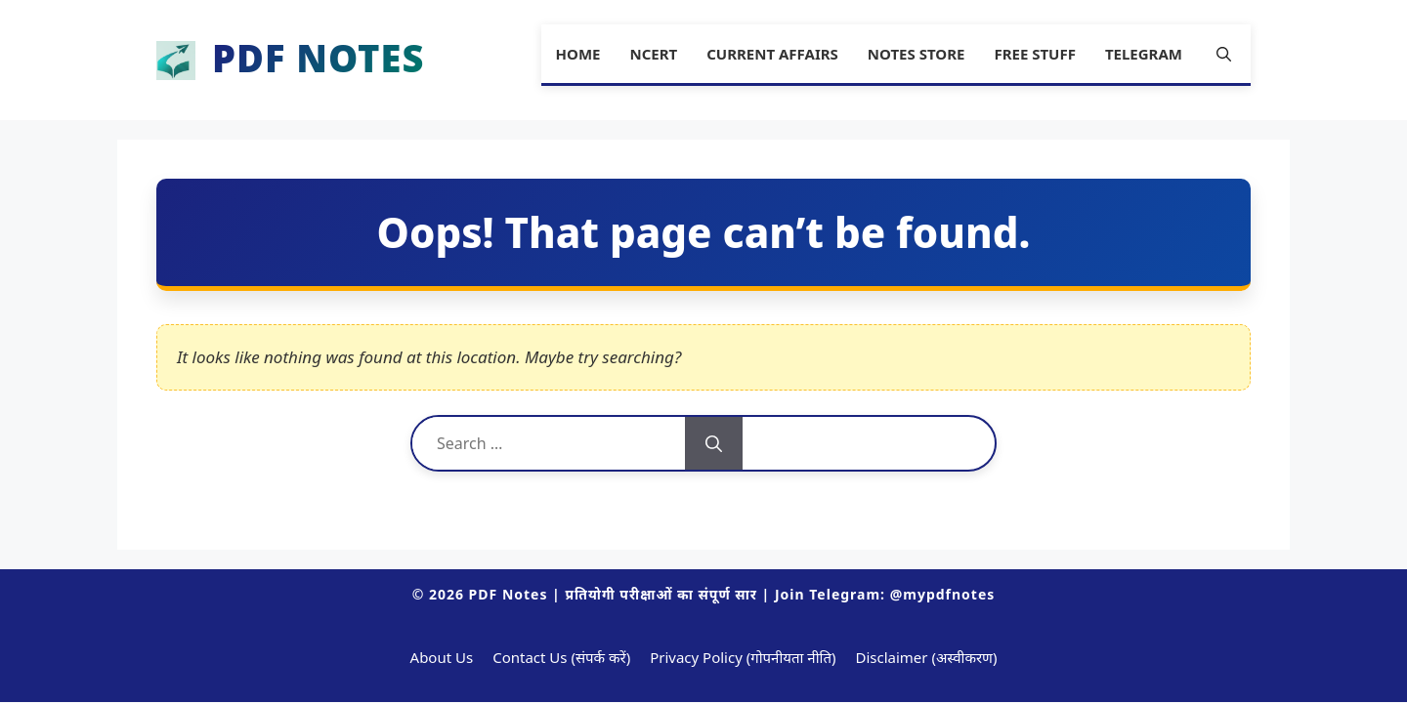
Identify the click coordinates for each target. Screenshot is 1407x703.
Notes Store (916, 53)
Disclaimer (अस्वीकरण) (926, 657)
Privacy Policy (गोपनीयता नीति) (742, 657)
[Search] (714, 443)
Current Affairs (772, 53)
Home (578, 53)
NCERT (653, 53)
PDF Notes (318, 60)
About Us (442, 657)
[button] (1224, 53)
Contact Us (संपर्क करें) (561, 657)
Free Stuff (1035, 53)
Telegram (1143, 53)
